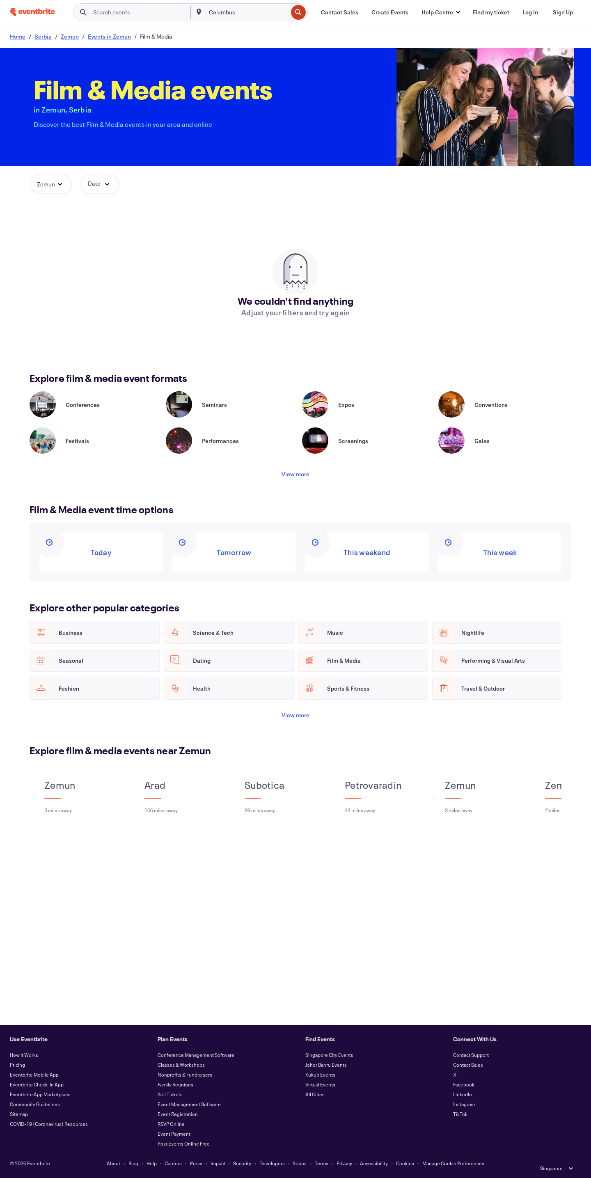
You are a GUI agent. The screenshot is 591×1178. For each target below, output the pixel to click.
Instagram (464, 1104)
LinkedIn (462, 1094)
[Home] (32, 12)
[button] (440, 12)
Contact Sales (468, 1064)
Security (242, 1163)
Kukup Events (320, 1074)
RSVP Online (171, 1124)
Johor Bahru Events (326, 1064)
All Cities (315, 1094)
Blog (133, 1163)
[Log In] (530, 12)
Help (152, 1163)
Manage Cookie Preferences (453, 1163)
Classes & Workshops (181, 1064)
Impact (218, 1163)
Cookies (405, 1163)
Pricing (17, 1064)
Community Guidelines (35, 1104)
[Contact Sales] (339, 12)
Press (196, 1163)
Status (300, 1163)
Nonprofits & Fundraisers (185, 1074)
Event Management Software (189, 1104)
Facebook (463, 1084)
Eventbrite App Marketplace (40, 1094)
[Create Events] (390, 12)
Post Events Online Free (184, 1143)
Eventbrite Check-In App (37, 1084)
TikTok (460, 1114)
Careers (173, 1163)
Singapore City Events (329, 1055)
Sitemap (19, 1114)
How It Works (24, 1055)
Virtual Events (320, 1084)
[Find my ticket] (491, 12)
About (113, 1163)
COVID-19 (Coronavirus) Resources (49, 1124)
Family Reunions (175, 1084)
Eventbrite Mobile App (34, 1074)
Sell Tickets (170, 1094)
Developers (272, 1163)
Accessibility (374, 1163)
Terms (321, 1163)
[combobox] (247, 12)
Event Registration (178, 1114)
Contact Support (471, 1055)
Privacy (344, 1163)
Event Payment (174, 1133)
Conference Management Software (196, 1055)
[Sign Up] (563, 12)
